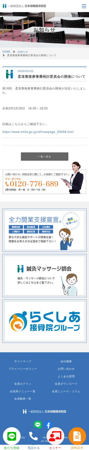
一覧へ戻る (44, 156)
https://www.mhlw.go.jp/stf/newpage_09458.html (38, 132)
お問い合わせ (66, 368)
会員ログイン (22, 383)
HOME (6, 51)
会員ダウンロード (66, 383)
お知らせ (23, 51)
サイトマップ (22, 361)
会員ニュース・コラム (66, 391)
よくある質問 (66, 376)
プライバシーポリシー (23, 368)
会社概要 (66, 361)
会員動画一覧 (22, 398)
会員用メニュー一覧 (23, 391)
